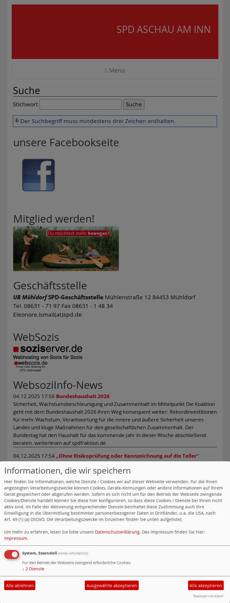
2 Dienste (33, 569)
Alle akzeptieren (206, 585)
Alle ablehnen (20, 585)
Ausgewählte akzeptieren (112, 585)
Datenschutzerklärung (117, 532)
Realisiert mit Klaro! (208, 596)
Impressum (15, 538)
